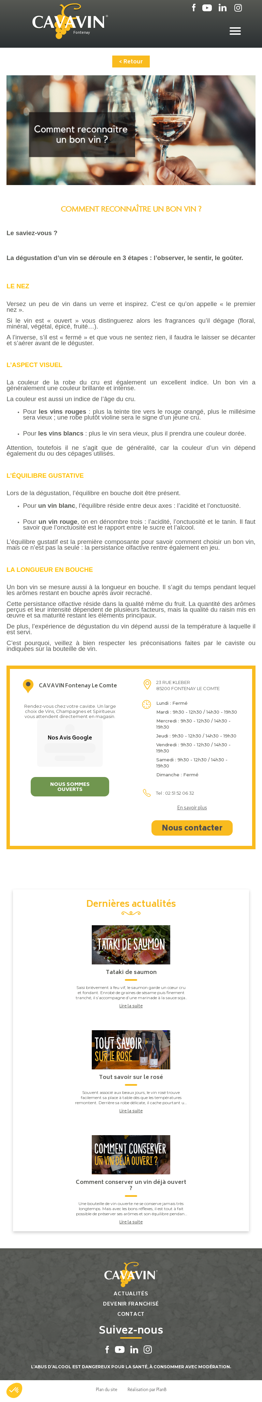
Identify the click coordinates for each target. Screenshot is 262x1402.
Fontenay (81, 33)
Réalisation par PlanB (147, 1389)
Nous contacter (192, 828)
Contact (131, 1314)
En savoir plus (192, 809)
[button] (14, 1390)
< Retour (131, 62)
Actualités (131, 1294)
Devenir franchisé (131, 1304)
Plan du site (106, 1389)
